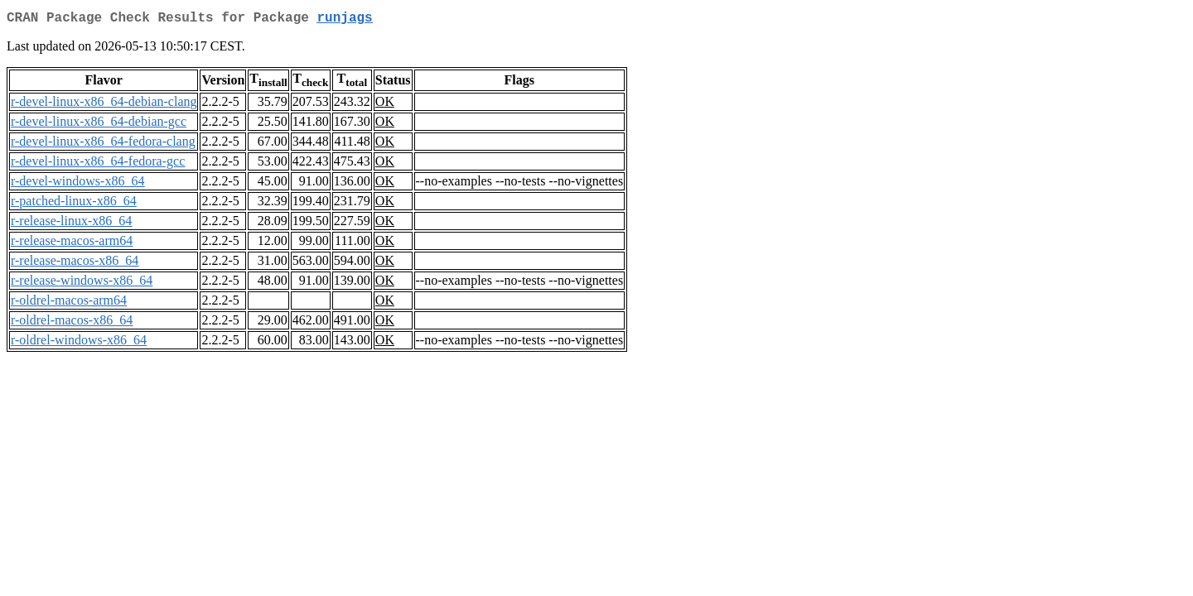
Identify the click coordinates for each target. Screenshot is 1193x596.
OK (384, 105)
